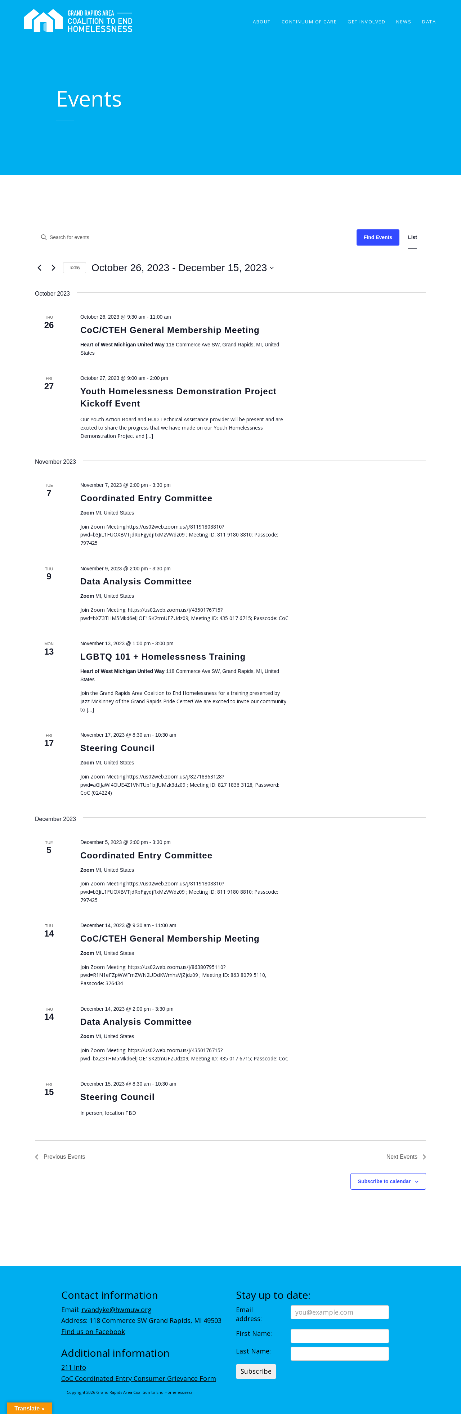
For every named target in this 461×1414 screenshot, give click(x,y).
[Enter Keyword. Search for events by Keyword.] (196, 237)
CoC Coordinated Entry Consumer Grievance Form (138, 1378)
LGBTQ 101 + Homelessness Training (163, 656)
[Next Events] (53, 268)
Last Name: (253, 1351)
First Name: (254, 1333)
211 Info (73, 1367)
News (403, 21)
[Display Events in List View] (412, 237)
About (262, 21)
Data (429, 21)
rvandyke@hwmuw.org (116, 1309)
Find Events (378, 237)
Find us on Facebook (93, 1331)
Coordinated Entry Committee (146, 498)
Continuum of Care (309, 21)
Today (74, 267)
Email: (106, 1309)
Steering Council (117, 748)
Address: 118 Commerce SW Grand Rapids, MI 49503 (141, 1320)
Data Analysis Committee (136, 581)
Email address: (249, 1314)
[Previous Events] (39, 268)
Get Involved (366, 21)
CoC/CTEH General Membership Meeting (170, 330)
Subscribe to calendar (384, 1181)
